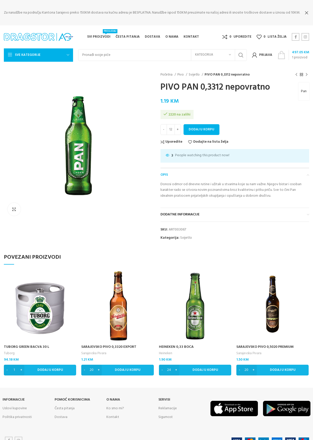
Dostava (61, 413)
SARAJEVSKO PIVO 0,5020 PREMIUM (265, 343)
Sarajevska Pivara (93, 349)
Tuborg (9, 349)
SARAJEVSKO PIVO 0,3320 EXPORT (108, 343)
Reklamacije (167, 404)
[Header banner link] (149, 13)
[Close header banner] (306, 13)
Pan (304, 87)
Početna (166, 70)
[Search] (162, 51)
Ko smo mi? (115, 404)
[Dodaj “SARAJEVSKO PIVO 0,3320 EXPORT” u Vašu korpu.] (117, 366)
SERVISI (164, 396)
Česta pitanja (65, 404)
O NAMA (113, 396)
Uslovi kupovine (15, 404)
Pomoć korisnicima (72, 396)
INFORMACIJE (14, 396)
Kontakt (112, 413)
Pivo (181, 70)
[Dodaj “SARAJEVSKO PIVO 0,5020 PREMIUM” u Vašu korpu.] (272, 366)
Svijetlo (194, 70)
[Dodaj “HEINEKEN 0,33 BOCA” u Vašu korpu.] (195, 366)
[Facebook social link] (295, 33)
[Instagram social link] (305, 33)
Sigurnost (165, 413)
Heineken (165, 349)
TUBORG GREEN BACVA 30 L (26, 343)
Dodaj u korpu (201, 125)
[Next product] (306, 70)
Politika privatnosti (17, 413)
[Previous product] (296, 70)
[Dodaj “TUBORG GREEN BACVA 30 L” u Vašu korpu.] (40, 366)
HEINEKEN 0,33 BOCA (176, 343)
